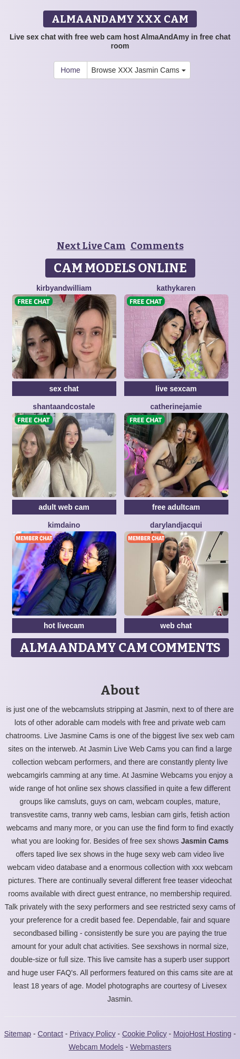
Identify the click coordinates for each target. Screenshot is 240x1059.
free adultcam (176, 507)
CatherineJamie (176, 406)
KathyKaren (176, 288)
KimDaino (64, 525)
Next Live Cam (91, 246)
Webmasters (150, 1047)
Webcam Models (96, 1047)
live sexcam (176, 388)
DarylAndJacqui (176, 525)
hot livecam (64, 625)
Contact (50, 1034)
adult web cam (63, 507)
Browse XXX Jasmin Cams (139, 70)
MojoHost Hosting (202, 1034)
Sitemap (17, 1034)
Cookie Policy (144, 1034)
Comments (157, 246)
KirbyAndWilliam (64, 288)
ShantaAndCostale (64, 406)
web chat (176, 625)
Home (70, 70)
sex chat (63, 388)
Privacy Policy (92, 1034)
